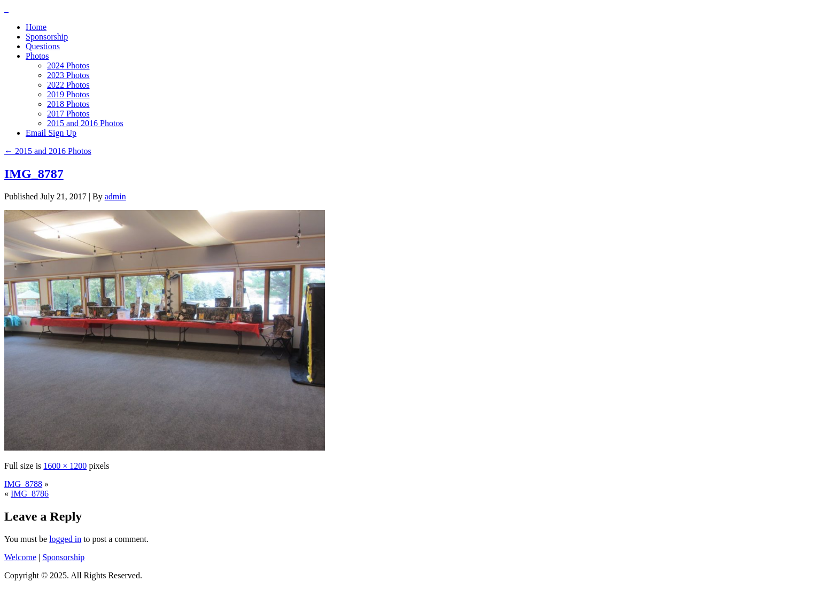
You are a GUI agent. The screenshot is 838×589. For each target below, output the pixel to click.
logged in (65, 539)
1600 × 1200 (65, 465)
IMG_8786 (30, 493)
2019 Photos (68, 94)
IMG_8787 (34, 174)
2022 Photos (68, 84)
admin (115, 196)
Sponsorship (47, 36)
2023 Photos (68, 75)
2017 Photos (68, 113)
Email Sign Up (51, 132)
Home (36, 27)
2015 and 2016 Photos (85, 123)
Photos (37, 55)
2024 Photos (68, 65)
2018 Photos (68, 103)
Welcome (20, 557)
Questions (43, 46)
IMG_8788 (23, 484)
